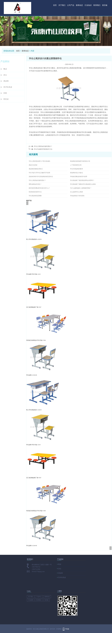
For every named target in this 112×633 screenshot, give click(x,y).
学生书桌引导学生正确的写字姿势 (39, 172)
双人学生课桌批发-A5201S (33, 239)
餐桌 (5, 69)
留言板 (104, 5)
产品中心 (39, 596)
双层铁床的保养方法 (35, 192)
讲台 (5, 75)
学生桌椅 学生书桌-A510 (33, 274)
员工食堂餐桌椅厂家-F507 (33, 307)
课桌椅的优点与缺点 (76, 172)
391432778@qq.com (38, 571)
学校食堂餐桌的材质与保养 (78, 176)
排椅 (5, 93)
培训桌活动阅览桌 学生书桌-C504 (36, 340)
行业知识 (88, 5)
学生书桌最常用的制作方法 (43, 149)
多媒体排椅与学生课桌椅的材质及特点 (41, 176)
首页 (55, 5)
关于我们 (61, 5)
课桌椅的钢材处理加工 (36, 169)
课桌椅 (6, 81)
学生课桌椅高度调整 (35, 196)
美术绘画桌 (7, 87)
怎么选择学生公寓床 (76, 192)
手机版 (67, 629)
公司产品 (70, 5)
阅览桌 (6, 99)
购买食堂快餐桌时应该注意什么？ (39, 188)
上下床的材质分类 (75, 165)
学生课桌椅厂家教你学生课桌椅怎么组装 (83, 184)
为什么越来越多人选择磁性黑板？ (80, 188)
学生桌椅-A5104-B (31, 375)
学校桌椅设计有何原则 (77, 196)
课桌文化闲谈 (33, 165)
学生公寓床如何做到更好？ (43, 146)
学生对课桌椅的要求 (76, 169)
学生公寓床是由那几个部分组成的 (39, 161)
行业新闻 (30, 600)
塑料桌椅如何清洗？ (35, 184)
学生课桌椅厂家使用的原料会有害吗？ (82, 180)
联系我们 (96, 5)
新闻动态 (79, 5)
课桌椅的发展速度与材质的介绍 (80, 161)
